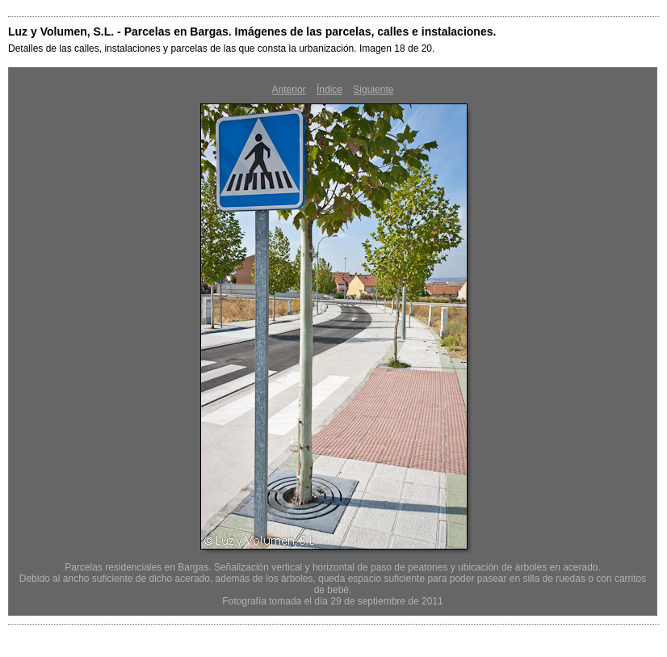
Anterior (289, 89)
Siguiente (373, 89)
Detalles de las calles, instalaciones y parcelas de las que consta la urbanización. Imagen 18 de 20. (221, 48)
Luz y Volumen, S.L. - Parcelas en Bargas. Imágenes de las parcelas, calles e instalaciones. (252, 31)
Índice (329, 89)
